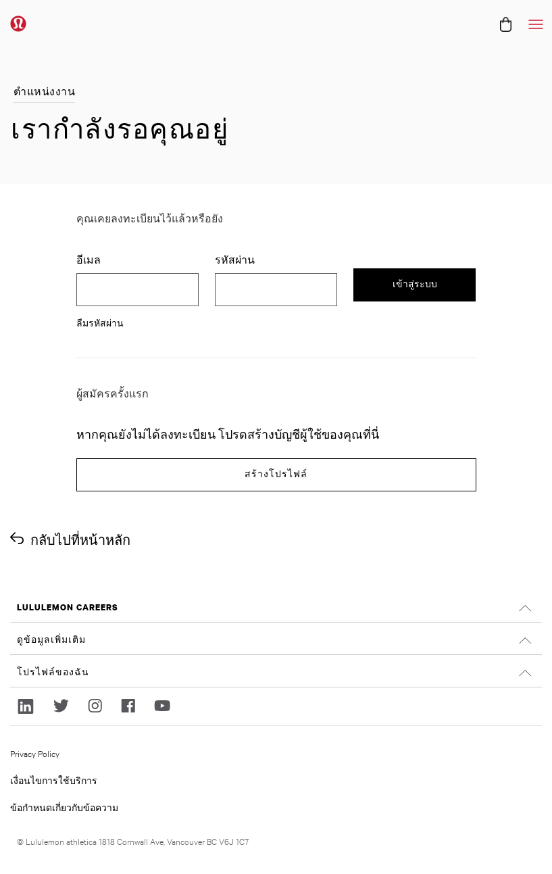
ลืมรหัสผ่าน (100, 322)
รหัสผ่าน (236, 259)
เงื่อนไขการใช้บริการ (53, 780)
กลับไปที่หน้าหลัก (80, 540)
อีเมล (88, 259)
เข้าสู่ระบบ (415, 284)
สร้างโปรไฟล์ (276, 474)
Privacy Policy (34, 753)
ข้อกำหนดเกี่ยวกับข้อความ (64, 807)
